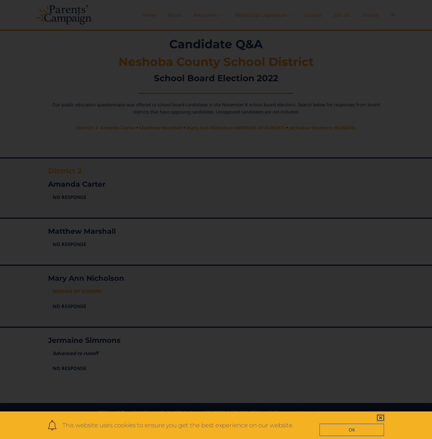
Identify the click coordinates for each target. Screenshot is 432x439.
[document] (216, 219)
